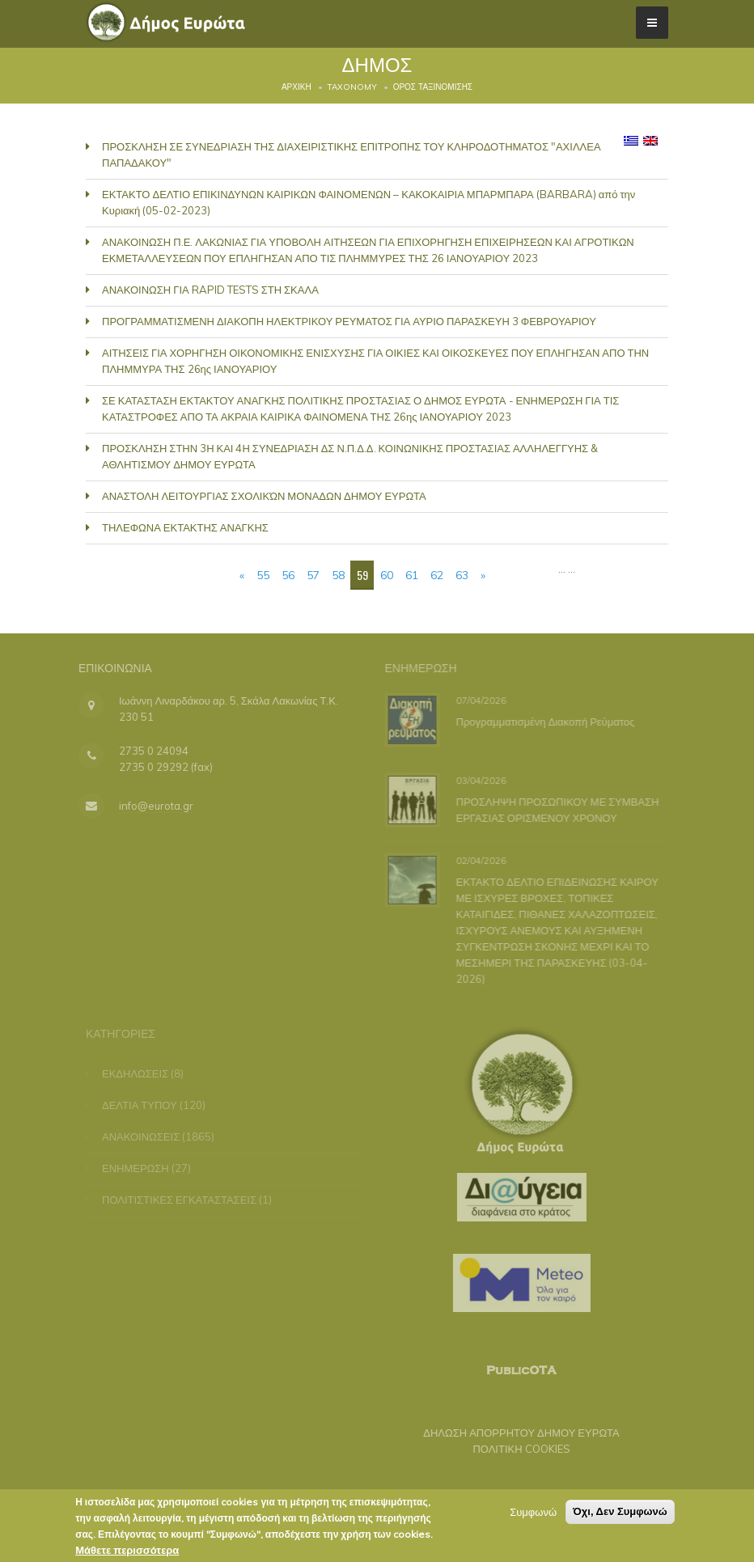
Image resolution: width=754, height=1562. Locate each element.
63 (461, 575)
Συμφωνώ (533, 1513)
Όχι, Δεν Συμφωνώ (620, 1513)
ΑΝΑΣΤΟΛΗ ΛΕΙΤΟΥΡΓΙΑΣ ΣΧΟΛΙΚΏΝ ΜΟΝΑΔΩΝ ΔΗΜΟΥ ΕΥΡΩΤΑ (264, 495)
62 (436, 575)
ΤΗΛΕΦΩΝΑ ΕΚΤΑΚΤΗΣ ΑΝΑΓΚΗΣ (185, 527)
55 (262, 575)
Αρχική (296, 87)
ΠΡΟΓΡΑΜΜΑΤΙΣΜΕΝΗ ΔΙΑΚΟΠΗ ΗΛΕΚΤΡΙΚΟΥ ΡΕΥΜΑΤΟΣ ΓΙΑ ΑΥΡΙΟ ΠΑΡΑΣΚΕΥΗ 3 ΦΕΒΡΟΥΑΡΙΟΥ (349, 321)
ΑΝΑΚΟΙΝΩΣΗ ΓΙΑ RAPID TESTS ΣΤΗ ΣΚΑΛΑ (210, 289)
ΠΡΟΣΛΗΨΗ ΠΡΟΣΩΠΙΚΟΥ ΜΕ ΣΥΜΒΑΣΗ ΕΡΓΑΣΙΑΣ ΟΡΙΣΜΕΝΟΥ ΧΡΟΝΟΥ (555, 808)
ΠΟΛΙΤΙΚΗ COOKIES (513, 1448)
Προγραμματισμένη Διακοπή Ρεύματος (543, 720)
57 (313, 575)
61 (411, 575)
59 (362, 574)
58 (338, 575)
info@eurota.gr (148, 805)
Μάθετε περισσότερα (127, 1551)
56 (288, 575)
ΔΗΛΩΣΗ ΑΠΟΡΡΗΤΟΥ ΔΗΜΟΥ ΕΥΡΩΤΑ (514, 1432)
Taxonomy (352, 87)
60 (386, 575)
